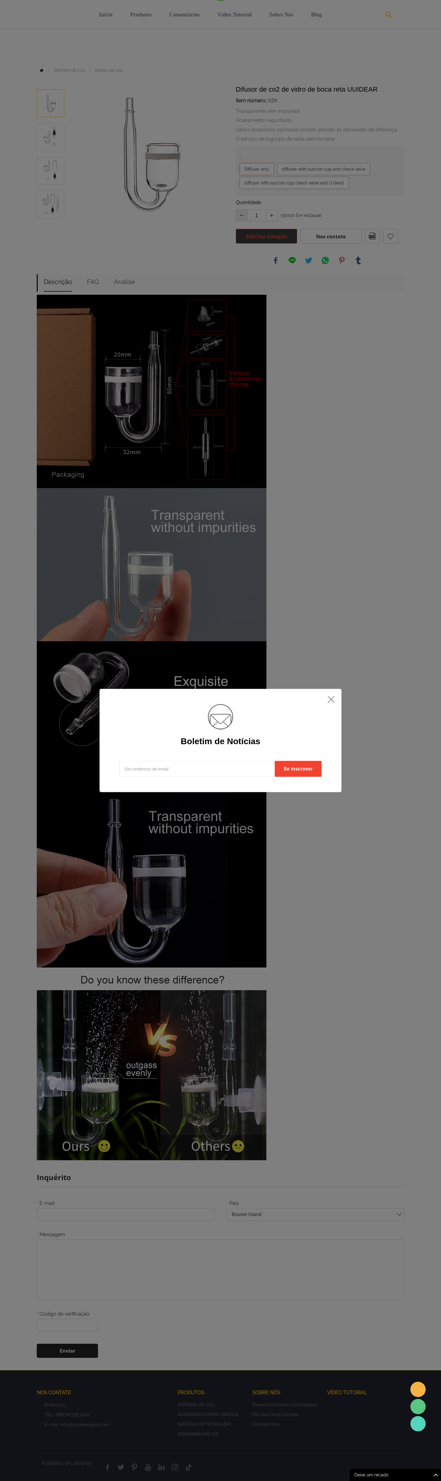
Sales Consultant (418, 1423)
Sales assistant (418, 1389)
